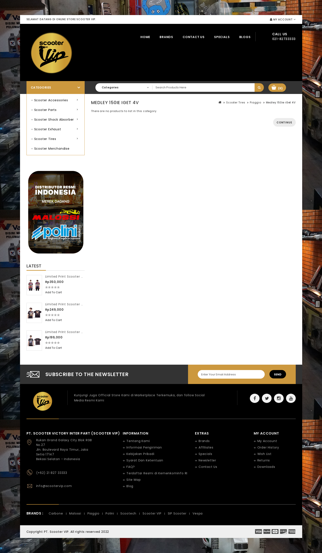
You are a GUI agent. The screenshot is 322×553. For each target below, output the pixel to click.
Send (278, 374)
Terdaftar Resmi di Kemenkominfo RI (156, 473)
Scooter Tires (45, 139)
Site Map (133, 480)
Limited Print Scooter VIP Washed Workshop (81, 332)
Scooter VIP (152, 513)
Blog (129, 486)
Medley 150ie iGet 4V (281, 102)
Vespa (198, 513)
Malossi (75, 513)
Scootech (128, 513)
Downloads (266, 467)
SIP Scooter (177, 513)
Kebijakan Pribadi (140, 454)
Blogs (245, 37)
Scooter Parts (45, 110)
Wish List (264, 454)
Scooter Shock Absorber (54, 119)
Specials (222, 37)
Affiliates (206, 447)
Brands (166, 37)
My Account (267, 441)
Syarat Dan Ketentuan (144, 460)
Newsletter (207, 460)
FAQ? (130, 467)
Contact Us (194, 37)
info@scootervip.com (54, 486)
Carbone (56, 513)
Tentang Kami (138, 441)
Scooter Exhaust (47, 129)
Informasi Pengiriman (144, 447)
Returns (263, 460)
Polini (110, 513)
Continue (284, 122)
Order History (268, 447)
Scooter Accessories (51, 100)
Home (145, 37)
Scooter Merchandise (52, 148)
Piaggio (255, 102)
